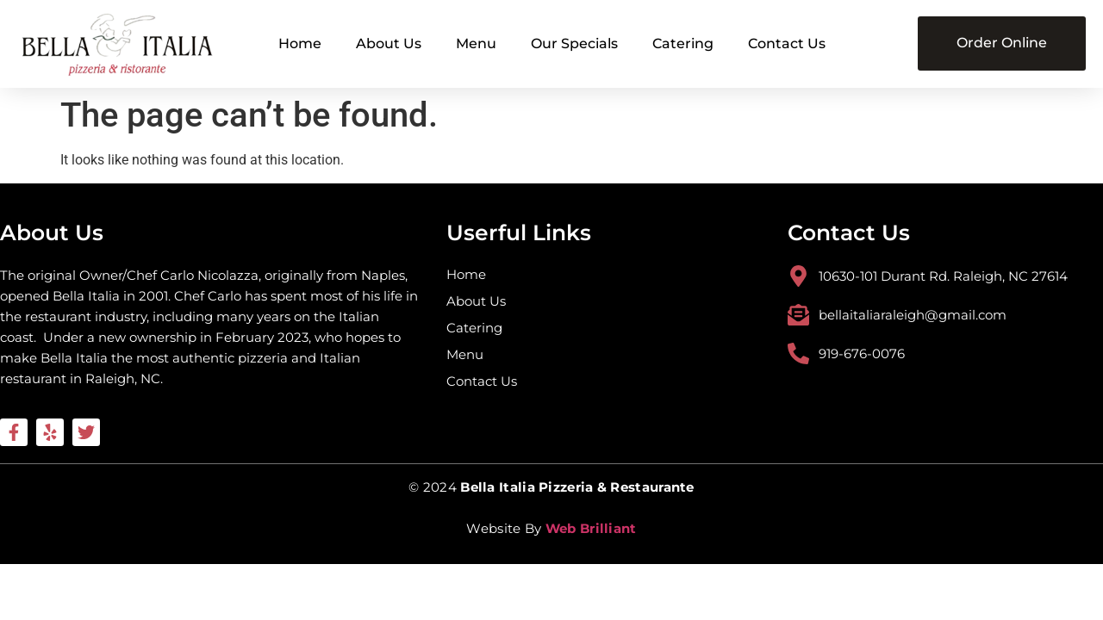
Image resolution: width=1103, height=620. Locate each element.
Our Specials (574, 43)
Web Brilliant (591, 528)
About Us (388, 43)
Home (299, 43)
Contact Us (787, 43)
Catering (683, 43)
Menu (476, 43)
